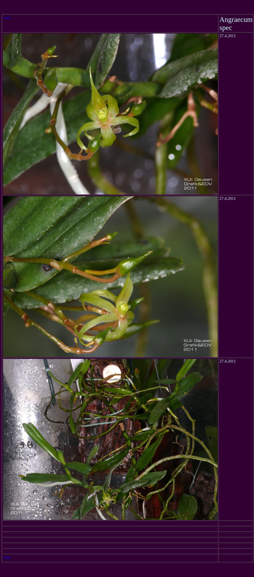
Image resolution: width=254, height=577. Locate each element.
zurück (7, 17)
